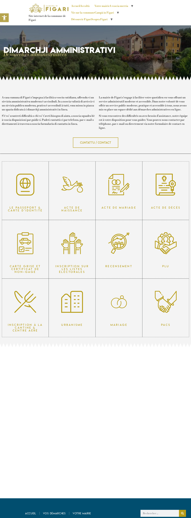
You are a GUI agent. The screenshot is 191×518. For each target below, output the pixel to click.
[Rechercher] (182, 513)
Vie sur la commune (92, 12)
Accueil (80, 6)
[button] (95, 142)
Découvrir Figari (89, 19)
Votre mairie (111, 6)
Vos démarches (54, 513)
